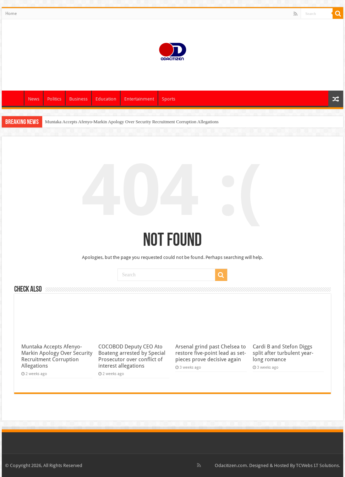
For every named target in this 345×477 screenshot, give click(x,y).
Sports (168, 99)
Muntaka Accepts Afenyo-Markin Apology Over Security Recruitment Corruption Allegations (132, 121)
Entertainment (139, 99)
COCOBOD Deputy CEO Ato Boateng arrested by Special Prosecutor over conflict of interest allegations (131, 356)
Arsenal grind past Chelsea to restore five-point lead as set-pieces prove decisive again (210, 353)
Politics (54, 99)
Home (11, 13)
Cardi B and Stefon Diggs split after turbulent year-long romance (283, 353)
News (33, 99)
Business (78, 99)
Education (105, 99)
